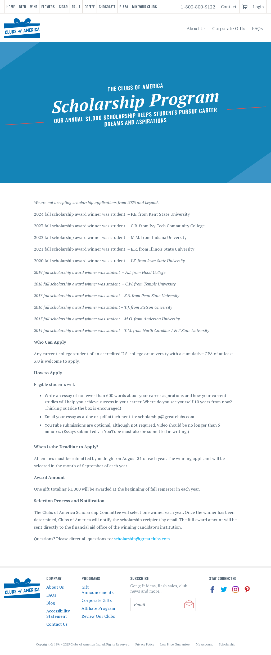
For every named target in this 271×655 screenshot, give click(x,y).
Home (10, 6)
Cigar (63, 6)
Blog (50, 603)
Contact (229, 7)
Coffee (89, 6)
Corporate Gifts (228, 28)
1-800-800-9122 (198, 6)
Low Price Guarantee (175, 644)
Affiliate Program (98, 608)
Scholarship (227, 644)
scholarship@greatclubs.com (142, 539)
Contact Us (56, 624)
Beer (22, 6)
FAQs (257, 28)
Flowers (48, 6)
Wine (33, 6)
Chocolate (107, 6)
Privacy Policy (145, 644)
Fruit (76, 6)
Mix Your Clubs (144, 6)
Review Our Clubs (98, 616)
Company (53, 578)
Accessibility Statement (58, 613)
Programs (91, 578)
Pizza (123, 6)
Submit (189, 604)
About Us (196, 28)
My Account (204, 644)
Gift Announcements (98, 589)
